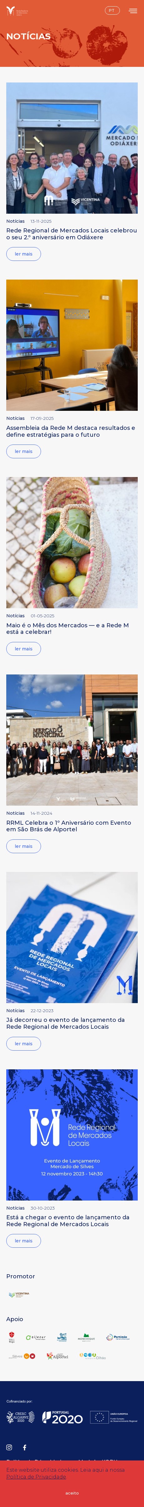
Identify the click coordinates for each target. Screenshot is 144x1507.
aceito (72, 1492)
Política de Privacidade (36, 1477)
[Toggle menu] (133, 10)
